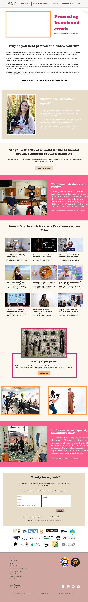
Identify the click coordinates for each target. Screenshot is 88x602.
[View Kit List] (44, 373)
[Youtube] (73, 586)
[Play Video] (17, 244)
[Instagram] (68, 586)
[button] (7, 235)
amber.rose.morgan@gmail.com (34, 517)
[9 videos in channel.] (44, 276)
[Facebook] (63, 586)
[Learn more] (44, 168)
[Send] (60, 510)
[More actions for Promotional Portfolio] (7, 235)
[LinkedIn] (78, 586)
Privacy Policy (44, 593)
